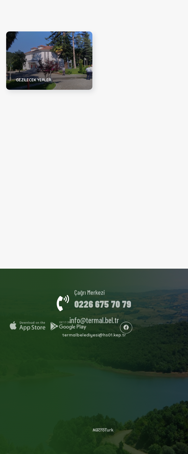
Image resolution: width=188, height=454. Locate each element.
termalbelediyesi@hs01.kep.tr (94, 333)
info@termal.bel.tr (94, 318)
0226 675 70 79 (102, 302)
